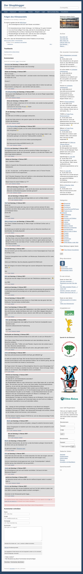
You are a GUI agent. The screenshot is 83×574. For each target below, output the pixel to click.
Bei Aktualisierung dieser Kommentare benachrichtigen (20, 558)
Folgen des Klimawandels (15, 17)
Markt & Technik (68, 225)
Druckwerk (67, 205)
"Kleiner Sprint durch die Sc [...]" (68, 292)
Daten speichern (66, 446)
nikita (6, 352)
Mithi (6, 276)
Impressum (13, 12)
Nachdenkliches (68, 229)
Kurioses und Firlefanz (70, 218)
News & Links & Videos (9, 40)
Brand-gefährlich (69, 101)
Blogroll (37, 12)
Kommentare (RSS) (67, 268)
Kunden (66, 216)
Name (5, 512)
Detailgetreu (10, 44)
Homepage (7, 521)
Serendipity (12, 568)
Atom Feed (64, 266)
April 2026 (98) (64, 38)
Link (9, 68)
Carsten (7, 486)
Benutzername (64, 422)
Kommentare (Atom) (67, 270)
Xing (51, 44)
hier (49, 499)
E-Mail (6, 516)
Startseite (62, 454)
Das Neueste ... (64, 44)
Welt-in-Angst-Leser (11, 221)
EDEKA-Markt (64, 458)
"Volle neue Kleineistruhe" (67, 303)
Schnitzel (7, 64)
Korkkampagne (64, 456)
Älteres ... (62, 46)
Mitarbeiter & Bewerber (70, 227)
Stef (6, 248)
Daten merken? (9, 557)
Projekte (66, 235)
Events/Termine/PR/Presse (71, 209)
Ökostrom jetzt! (21, 448)
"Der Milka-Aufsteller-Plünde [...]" (69, 287)
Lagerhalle (67, 220)
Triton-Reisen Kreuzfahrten (71, 250)
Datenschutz (22, 12)
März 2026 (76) (64, 40)
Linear (17, 61)
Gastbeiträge (67, 214)
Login (43, 12)
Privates (66, 233)
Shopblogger (67, 238)
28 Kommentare (19, 40)
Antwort (12, 68)
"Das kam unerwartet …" (66, 281)
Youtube (30, 12)
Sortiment (66, 240)
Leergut (66, 222)
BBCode (6, 547)
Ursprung (14, 97)
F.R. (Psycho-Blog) (11, 91)
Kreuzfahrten (64, 12)
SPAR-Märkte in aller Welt (71, 242)
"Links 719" (63, 288)
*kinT (6, 203)
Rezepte (66, 237)
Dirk (6, 453)
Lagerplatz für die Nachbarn (20, 42)
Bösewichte (67, 203)
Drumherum (67, 207)
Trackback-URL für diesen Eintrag (11, 51)
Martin (9, 421)
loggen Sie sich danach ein (11, 501)
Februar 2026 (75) (65, 42)
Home (5, 12)
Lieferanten (67, 224)
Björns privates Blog (53, 12)
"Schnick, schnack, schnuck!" (68, 290)
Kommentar (7, 525)
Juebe (6, 468)
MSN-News (23, 22)
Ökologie (62, 460)
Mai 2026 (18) (64, 37)
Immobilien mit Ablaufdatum (67, 462)
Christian (7, 148)
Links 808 (72, 156)
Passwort (62, 426)
